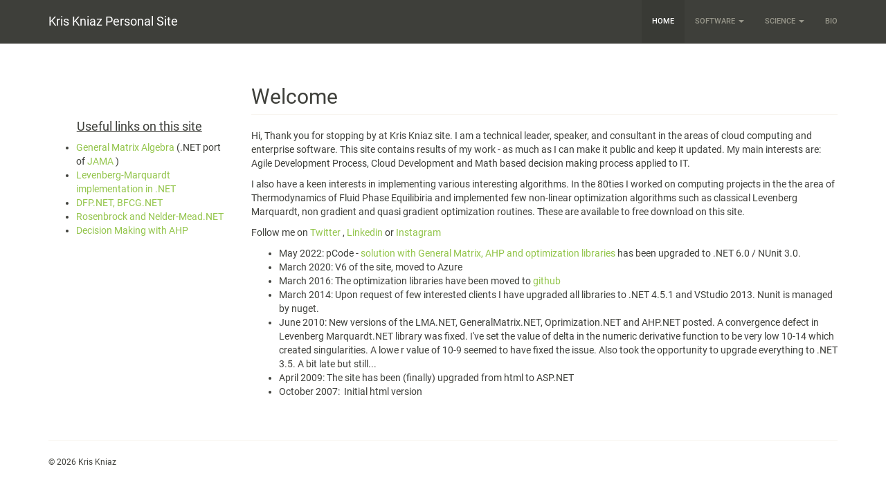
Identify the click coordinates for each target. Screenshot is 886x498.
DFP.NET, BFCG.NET (119, 202)
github (547, 280)
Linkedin (365, 232)
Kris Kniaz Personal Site (113, 21)
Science (784, 21)
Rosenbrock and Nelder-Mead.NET (150, 216)
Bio (831, 21)
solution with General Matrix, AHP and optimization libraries (488, 253)
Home (663, 21)
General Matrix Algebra (125, 147)
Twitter (325, 232)
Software (719, 21)
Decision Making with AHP (132, 230)
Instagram (418, 232)
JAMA (100, 161)
